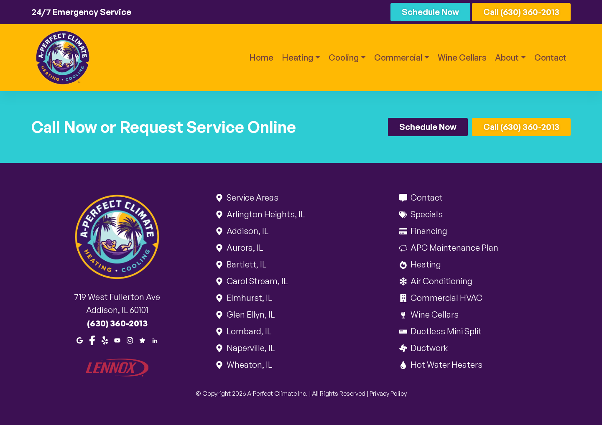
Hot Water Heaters (445, 364)
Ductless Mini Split (445, 331)
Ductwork (428, 348)
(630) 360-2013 (117, 323)
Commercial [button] (398, 57)
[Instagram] (130, 339)
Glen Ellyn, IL (250, 314)
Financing (428, 231)
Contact (550, 57)
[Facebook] (92, 339)
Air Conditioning (440, 281)
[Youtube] (117, 339)
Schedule (430, 12)
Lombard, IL (248, 331)
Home (261, 57)
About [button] (507, 57)
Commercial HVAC (445, 298)
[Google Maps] (80, 339)
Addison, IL (246, 231)
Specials (426, 214)
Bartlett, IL (245, 264)
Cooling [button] (344, 57)
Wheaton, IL (248, 364)
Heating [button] (297, 57)
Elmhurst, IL (248, 298)
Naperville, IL (250, 348)
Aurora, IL (244, 247)
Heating (425, 264)
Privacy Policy (388, 393)
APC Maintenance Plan (453, 247)
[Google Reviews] (142, 339)
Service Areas (251, 197)
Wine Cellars (462, 57)
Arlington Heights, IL (265, 214)
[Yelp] (105, 339)
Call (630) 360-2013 (521, 12)
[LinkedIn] (155, 339)
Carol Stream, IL (256, 281)
